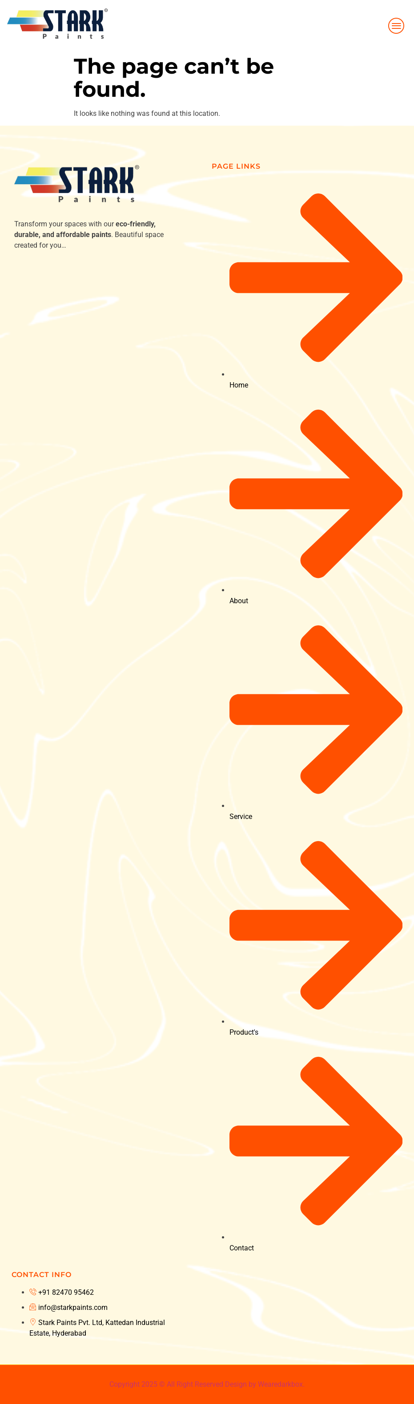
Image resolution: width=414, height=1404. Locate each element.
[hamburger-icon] (397, 25)
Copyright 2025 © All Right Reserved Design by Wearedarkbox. (207, 1384)
